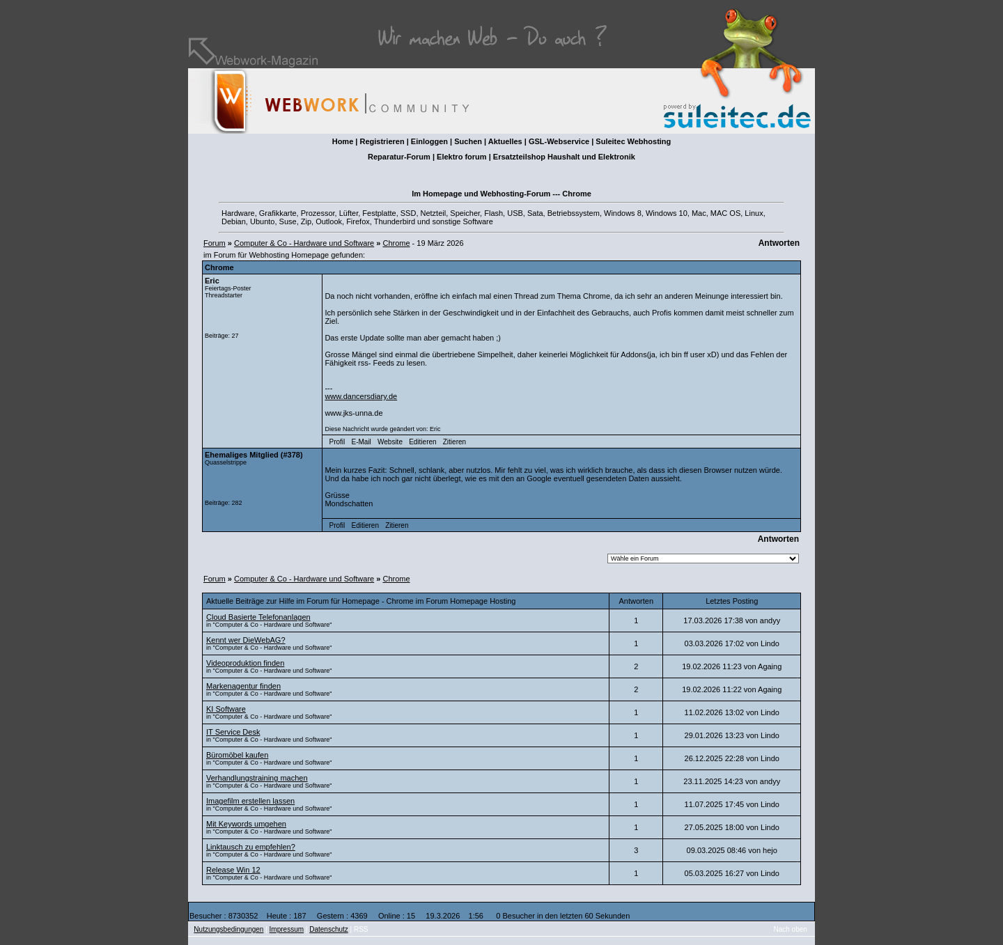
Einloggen (429, 141)
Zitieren (454, 442)
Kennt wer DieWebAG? (246, 640)
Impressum (287, 929)
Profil (337, 442)
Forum (214, 243)
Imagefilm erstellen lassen (250, 801)
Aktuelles (505, 141)
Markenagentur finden (243, 686)
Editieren (422, 442)
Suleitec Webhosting (633, 141)
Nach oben (790, 929)
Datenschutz (328, 929)
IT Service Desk (233, 732)
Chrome (396, 243)
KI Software (226, 709)
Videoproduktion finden (245, 663)
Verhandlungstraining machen (257, 778)
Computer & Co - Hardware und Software (304, 243)
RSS (361, 929)
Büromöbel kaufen (237, 755)
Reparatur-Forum (399, 157)
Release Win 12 (233, 870)
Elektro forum (462, 157)
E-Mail (361, 442)
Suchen (468, 141)
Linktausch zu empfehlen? (250, 847)
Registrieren (381, 141)
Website (390, 442)
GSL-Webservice (559, 141)
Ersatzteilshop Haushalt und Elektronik (564, 157)
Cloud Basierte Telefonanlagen (258, 617)
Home (343, 141)
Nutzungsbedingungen (228, 929)
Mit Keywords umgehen (246, 824)
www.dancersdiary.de (361, 396)
